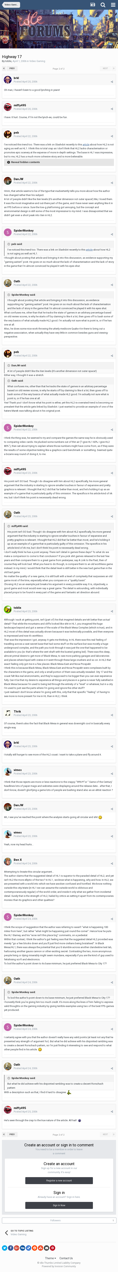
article (86, 144)
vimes (18, 770)
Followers (55, 1220)
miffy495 (20, 105)
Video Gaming (37, 61)
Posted (25, 81)
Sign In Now (59, 1205)
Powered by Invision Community (59, 1266)
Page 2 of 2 (59, 69)
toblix (8, 61)
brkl (16, 78)
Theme (50, 1258)
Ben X (18, 860)
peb (16, 132)
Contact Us (66, 1258)
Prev (12, 68)
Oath (17, 281)
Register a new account (59, 1180)
